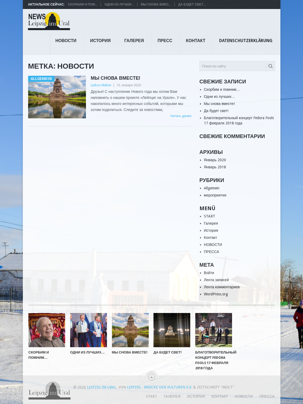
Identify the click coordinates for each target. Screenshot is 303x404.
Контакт (195, 40)
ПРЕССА (211, 252)
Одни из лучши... (118, 4)
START (209, 216)
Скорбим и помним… (222, 89)
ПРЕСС (165, 40)
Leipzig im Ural (101, 387)
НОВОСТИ (65, 40)
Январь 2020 (215, 160)
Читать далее (180, 116)
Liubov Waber (101, 85)
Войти (209, 273)
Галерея (134, 40)
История (100, 40)
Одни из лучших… (219, 96)
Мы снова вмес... (156, 4)
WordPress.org (216, 294)
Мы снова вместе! (115, 78)
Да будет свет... (192, 4)
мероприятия (215, 195)
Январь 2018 (215, 167)
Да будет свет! (216, 111)
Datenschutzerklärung (246, 40)
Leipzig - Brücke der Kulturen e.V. (159, 387)
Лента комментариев (222, 287)
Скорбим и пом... (82, 4)
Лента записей (216, 280)
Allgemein (211, 188)
